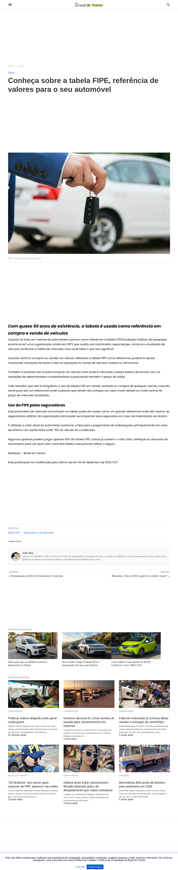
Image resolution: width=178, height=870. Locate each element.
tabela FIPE (14, 532)
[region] (89, 35)
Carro (21, 66)
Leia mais (80, 866)
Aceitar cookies (95, 867)
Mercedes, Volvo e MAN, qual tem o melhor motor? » (140, 576)
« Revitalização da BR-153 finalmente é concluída (36, 576)
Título (11, 66)
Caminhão (124, 775)
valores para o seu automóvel (39, 532)
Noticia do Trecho (18, 775)
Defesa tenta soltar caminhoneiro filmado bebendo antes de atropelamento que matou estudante (88, 786)
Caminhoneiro (15, 711)
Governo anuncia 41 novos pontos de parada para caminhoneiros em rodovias (89, 721)
